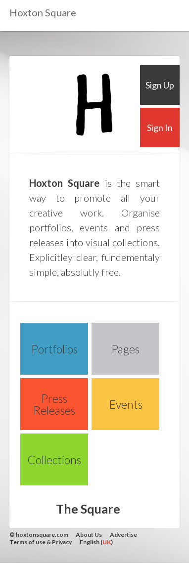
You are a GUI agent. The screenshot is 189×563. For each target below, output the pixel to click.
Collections (54, 460)
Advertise (123, 534)
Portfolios (54, 349)
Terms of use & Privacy (40, 542)
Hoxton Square (42, 12)
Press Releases (54, 404)
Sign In (160, 127)
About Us (89, 534)
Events (125, 404)
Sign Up (159, 85)
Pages (125, 349)
